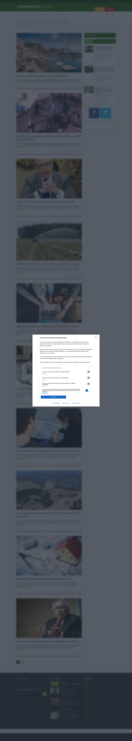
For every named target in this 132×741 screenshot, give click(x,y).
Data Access (65, 403)
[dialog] (66, 371)
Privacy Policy (76, 403)
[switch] (87, 372)
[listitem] (66, 368)
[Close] (96, 338)
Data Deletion (56, 403)
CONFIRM (53, 397)
